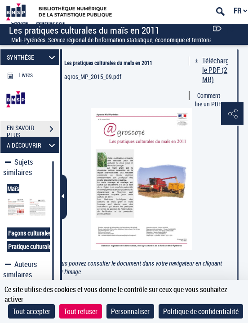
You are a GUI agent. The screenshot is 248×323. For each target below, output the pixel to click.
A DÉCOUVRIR (32, 145)
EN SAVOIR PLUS (33, 130)
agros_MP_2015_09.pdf (92, 76)
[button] (232, 114)
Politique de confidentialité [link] (201, 311)
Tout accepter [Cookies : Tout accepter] (31, 311)
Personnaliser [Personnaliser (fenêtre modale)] (130, 311)
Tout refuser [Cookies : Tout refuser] (80, 311)
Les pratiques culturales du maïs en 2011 (108, 62)
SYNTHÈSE (32, 57)
